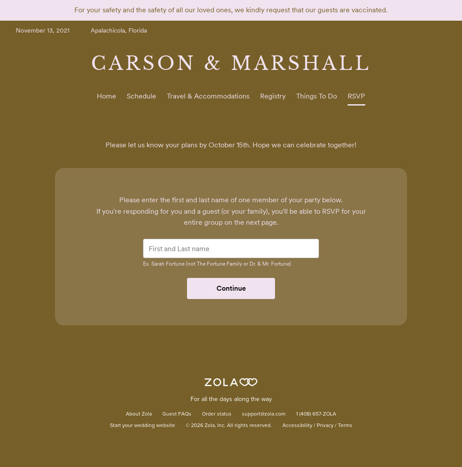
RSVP (356, 96)
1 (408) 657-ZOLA (316, 414)
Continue (231, 288)
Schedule (141, 96)
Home (106, 96)
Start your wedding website (142, 425)
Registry (273, 96)
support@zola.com (264, 414)
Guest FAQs (176, 414)
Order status (216, 414)
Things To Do (316, 96)
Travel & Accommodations (208, 96)
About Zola (139, 414)
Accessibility (297, 425)
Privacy (325, 425)
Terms (345, 425)
